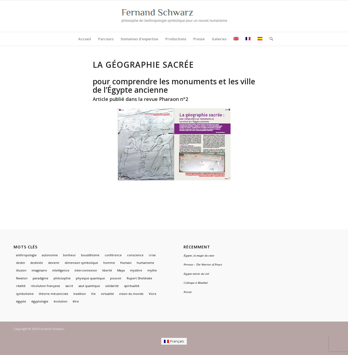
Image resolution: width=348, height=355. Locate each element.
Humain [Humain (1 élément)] (126, 263)
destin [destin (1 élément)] (20, 263)
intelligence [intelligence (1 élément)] (60, 270)
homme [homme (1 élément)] (109, 263)
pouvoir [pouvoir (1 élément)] (116, 278)
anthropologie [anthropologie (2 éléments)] (26, 255)
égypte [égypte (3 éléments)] (21, 301)
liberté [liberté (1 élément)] (107, 270)
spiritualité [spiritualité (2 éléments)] (131, 286)
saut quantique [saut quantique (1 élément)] (89, 286)
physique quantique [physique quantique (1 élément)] (90, 278)
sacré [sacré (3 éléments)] (69, 286)
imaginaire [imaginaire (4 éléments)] (39, 270)
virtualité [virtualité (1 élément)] (107, 294)
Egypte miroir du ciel (196, 273)
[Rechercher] (269, 39)
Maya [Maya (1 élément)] (121, 270)
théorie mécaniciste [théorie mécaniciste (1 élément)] (53, 294)
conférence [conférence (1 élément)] (113, 255)
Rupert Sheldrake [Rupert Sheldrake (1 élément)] (139, 278)
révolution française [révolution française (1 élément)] (45, 286)
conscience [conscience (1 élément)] (135, 255)
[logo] (174, 16)
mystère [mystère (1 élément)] (136, 270)
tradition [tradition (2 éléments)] (79, 294)
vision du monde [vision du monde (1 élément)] (131, 294)
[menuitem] (85, 39)
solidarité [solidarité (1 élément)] (112, 286)
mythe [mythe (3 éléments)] (152, 270)
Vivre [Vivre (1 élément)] (152, 294)
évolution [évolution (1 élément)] (60, 301)
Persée (188, 292)
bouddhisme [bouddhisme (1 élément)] (90, 255)
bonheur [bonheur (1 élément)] (69, 255)
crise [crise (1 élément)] (152, 255)
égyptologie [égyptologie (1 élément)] (39, 301)
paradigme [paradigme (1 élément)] (40, 278)
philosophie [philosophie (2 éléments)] (62, 278)
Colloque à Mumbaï (195, 282)
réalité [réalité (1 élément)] (21, 286)
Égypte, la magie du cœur (199, 255)
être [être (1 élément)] (76, 301)
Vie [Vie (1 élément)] (93, 294)
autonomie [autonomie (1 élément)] (50, 255)
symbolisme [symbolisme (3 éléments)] (25, 294)
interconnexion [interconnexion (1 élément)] (85, 270)
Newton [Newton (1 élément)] (21, 278)
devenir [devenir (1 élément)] (54, 263)
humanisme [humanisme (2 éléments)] (145, 263)
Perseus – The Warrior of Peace (203, 264)
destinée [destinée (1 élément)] (36, 263)
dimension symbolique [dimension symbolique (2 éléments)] (81, 263)
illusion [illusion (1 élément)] (21, 270)
